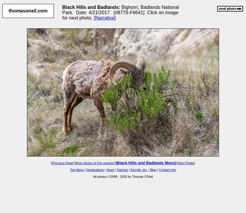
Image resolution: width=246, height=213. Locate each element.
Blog (153, 170)
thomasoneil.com (28, 10)
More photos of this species (94, 163)
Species (122, 170)
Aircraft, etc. (139, 170)
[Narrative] (105, 17)
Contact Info (167, 170)
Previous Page (62, 163)
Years (110, 170)
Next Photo (186, 163)
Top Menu (77, 170)
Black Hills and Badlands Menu (146, 163)
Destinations (95, 170)
